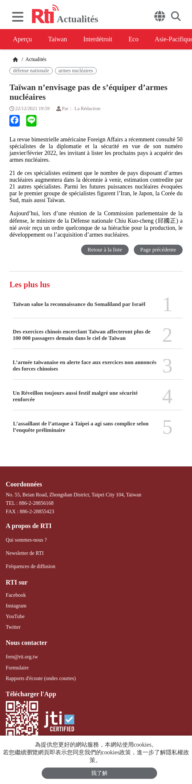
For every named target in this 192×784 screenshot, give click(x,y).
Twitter (13, 627)
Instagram (16, 605)
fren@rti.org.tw (22, 656)
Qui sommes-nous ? (26, 540)
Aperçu (22, 39)
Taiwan (57, 39)
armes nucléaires (76, 70)
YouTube (15, 616)
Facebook (16, 595)
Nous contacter (26, 642)
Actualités (35, 59)
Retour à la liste (105, 250)
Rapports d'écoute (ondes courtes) (41, 678)
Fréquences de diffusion (30, 566)
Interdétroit (97, 39)
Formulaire (17, 667)
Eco (133, 39)
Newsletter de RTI (25, 553)
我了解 (99, 773)
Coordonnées (24, 484)
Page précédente (158, 250)
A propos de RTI (29, 525)
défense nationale (31, 70)
